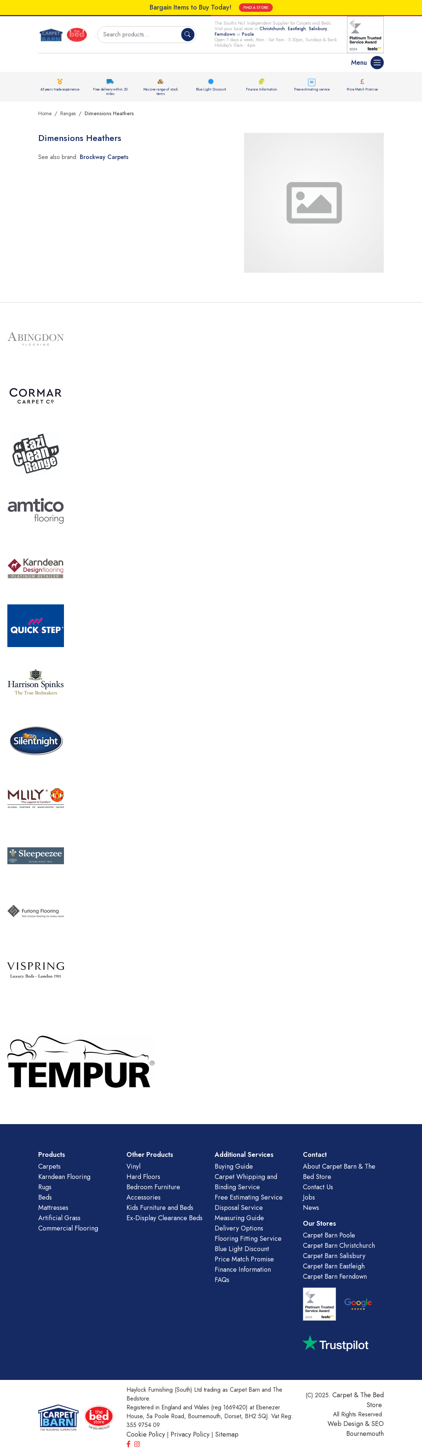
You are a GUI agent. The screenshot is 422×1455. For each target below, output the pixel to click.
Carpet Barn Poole (329, 1235)
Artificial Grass (59, 1218)
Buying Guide (234, 1166)
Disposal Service (239, 1207)
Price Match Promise (362, 89)
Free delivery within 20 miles (110, 91)
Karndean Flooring (64, 1177)
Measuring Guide (239, 1218)
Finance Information (261, 89)
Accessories (143, 1197)
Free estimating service (312, 89)
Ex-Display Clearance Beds (164, 1218)
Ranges (68, 113)
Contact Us (318, 1187)
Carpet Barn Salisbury (334, 1256)
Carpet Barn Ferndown (335, 1276)
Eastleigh (297, 28)
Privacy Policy (190, 1434)
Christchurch (272, 28)
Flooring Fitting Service (248, 1238)
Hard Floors (143, 1177)
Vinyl (133, 1166)
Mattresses (53, 1207)
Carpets (49, 1166)
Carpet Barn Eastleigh (334, 1266)
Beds (45, 1197)
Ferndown (226, 34)
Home (44, 113)
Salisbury (318, 28)
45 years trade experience (59, 89)
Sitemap (227, 1434)
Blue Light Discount (211, 89)
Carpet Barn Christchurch (339, 1245)
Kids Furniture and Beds (159, 1207)
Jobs (309, 1197)
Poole (248, 34)
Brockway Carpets (104, 157)
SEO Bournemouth (365, 1428)
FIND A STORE (255, 7)
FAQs (222, 1280)
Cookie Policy (145, 1434)
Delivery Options (239, 1228)
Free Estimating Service (249, 1197)
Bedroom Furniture (153, 1187)
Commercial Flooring (68, 1228)
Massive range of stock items (160, 91)
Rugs (44, 1187)
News (311, 1207)
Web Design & (349, 1423)
